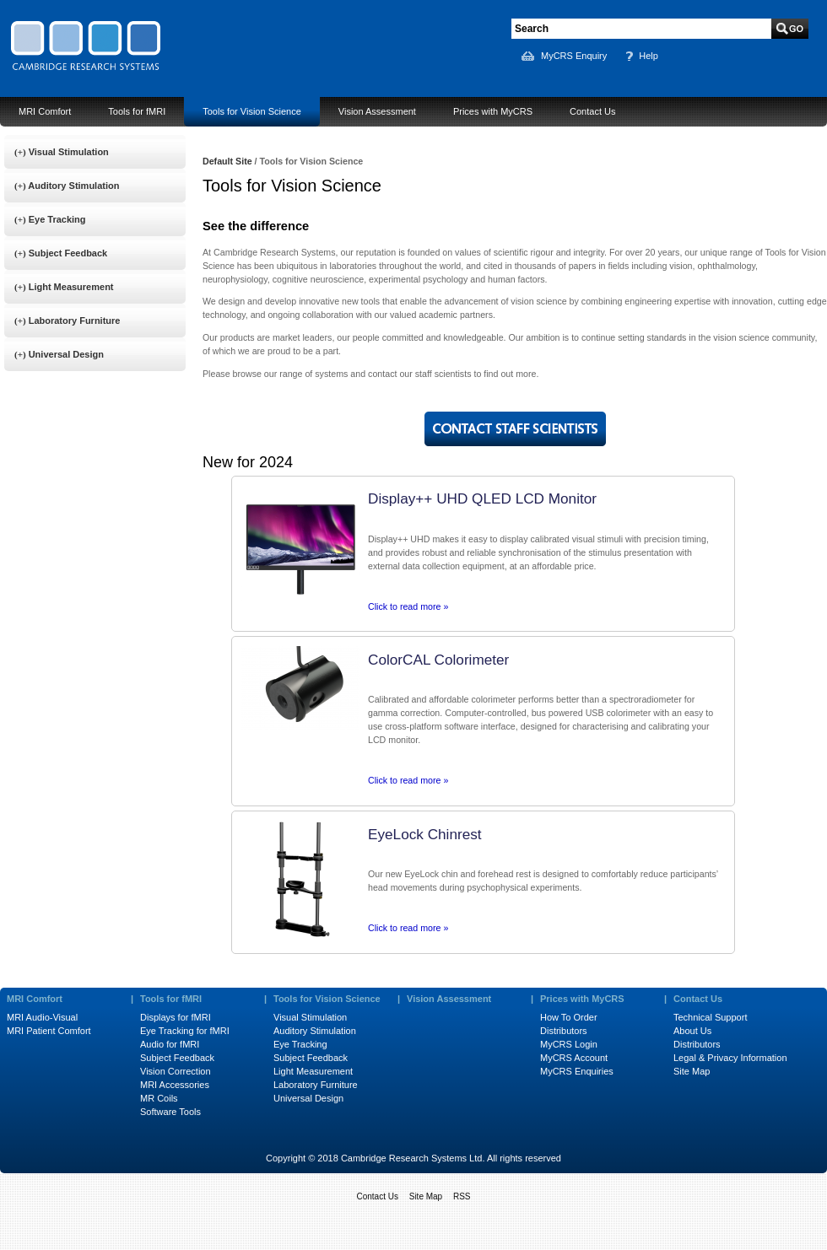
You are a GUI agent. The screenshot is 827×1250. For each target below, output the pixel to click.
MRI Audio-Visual (42, 1017)
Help (648, 56)
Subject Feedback (177, 1058)
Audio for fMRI (169, 1044)
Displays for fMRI (175, 1017)
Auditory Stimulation (314, 1031)
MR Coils (159, 1098)
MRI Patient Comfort (49, 1031)
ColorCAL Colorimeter (438, 659)
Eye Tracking (300, 1044)
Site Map (691, 1071)
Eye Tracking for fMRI (185, 1031)
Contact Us (592, 111)
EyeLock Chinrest (425, 834)
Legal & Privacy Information (730, 1058)
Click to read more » (408, 606)
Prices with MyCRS (492, 111)
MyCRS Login (568, 1044)
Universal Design (308, 1098)
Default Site (227, 161)
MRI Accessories (174, 1085)
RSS (462, 1196)
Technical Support (710, 1017)
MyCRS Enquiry (574, 56)
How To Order (568, 1017)
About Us (692, 1031)
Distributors (563, 1031)
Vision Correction (175, 1071)
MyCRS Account (574, 1058)
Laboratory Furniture (315, 1085)
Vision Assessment (377, 111)
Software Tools (170, 1112)
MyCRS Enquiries (576, 1071)
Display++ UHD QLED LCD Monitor (482, 498)
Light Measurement (313, 1071)
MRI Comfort (45, 111)
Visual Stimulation (310, 1017)
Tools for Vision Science (252, 111)
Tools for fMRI (136, 111)
